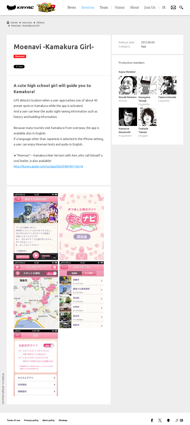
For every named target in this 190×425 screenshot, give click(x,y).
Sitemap (63, 417)
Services (27, 22)
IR (163, 7)
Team (104, 7)
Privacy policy (31, 417)
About (134, 7)
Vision (120, 7)
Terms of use (13, 417)
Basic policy (49, 417)
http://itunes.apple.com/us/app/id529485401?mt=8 (48, 163)
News (72, 7)
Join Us (149, 7)
